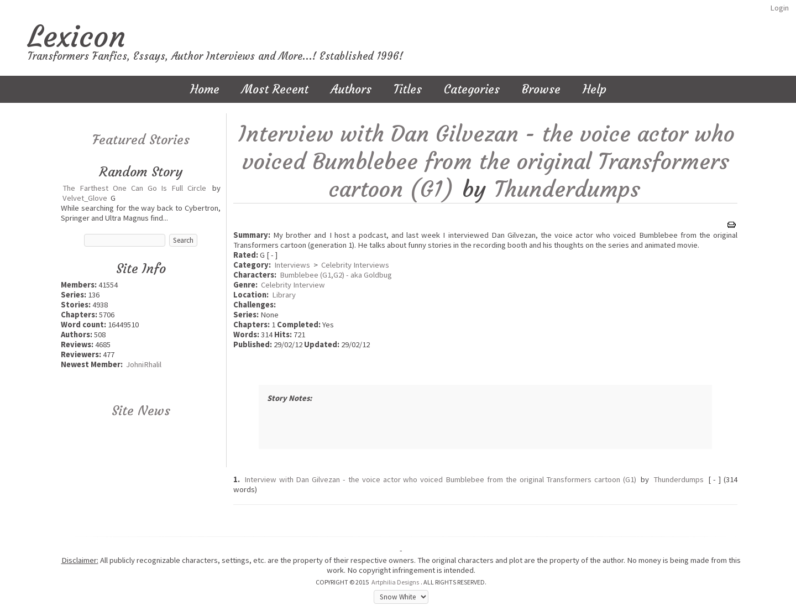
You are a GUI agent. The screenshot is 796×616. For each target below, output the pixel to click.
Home (204, 89)
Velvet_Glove (84, 198)
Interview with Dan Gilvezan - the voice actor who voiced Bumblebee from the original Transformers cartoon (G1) (486, 161)
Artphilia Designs (395, 582)
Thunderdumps (567, 189)
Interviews (292, 265)
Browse (541, 89)
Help (594, 89)
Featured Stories (141, 140)
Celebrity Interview (293, 285)
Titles (408, 89)
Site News (141, 411)
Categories (472, 89)
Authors (351, 89)
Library (284, 295)
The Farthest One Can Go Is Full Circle (134, 188)
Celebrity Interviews (355, 265)
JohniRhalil (143, 364)
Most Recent (275, 89)
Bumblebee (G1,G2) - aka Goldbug (336, 275)
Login (779, 8)
